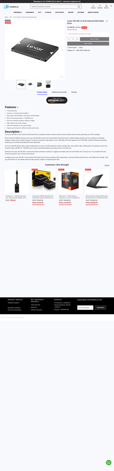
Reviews (74, 92)
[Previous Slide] (6, 49)
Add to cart (94, 39)
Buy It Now (88, 43)
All (74, 50)
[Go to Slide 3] (39, 84)
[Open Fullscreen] (62, 77)
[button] (35, 50)
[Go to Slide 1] (21, 84)
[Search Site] (54, 7)
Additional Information (59, 92)
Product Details (42, 92)
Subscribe (100, 307)
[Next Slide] (62, 49)
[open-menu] (111, 6)
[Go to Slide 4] (48, 84)
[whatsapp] (108, 462)
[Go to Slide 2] (30, 84)
